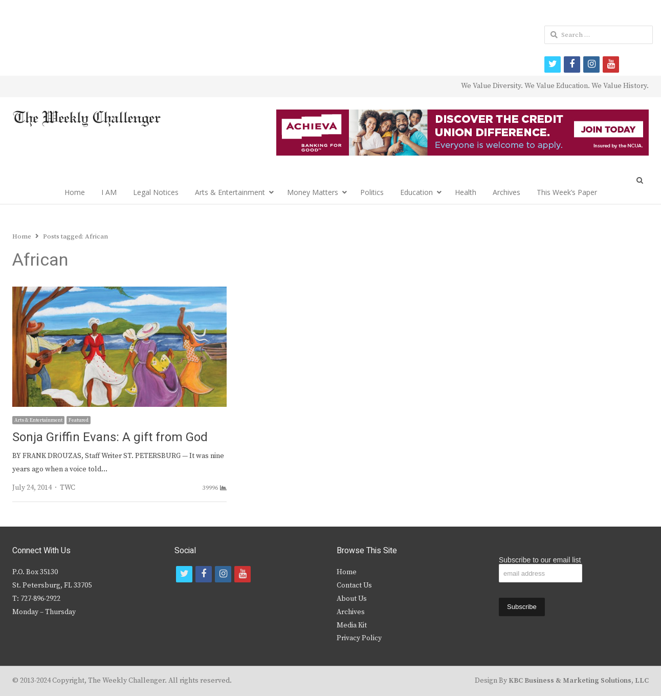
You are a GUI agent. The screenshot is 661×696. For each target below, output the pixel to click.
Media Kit (352, 625)
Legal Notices (156, 192)
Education (416, 192)
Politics (372, 192)
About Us (352, 598)
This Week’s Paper (567, 192)
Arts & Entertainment (230, 192)
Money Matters (312, 192)
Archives (506, 192)
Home (74, 192)
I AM (109, 192)
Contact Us (354, 585)
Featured (79, 420)
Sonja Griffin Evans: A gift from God (110, 437)
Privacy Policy (359, 638)
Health (465, 192)
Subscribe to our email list (540, 560)
